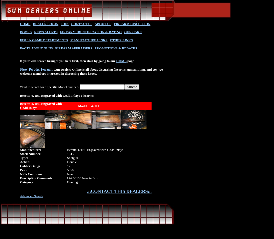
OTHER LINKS (121, 40)
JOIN (65, 24)
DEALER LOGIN (45, 24)
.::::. (119, 191)
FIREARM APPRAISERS (73, 48)
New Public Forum (36, 69)
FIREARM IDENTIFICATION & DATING (91, 32)
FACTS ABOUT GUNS (36, 48)
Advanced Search (31, 196)
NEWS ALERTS (45, 32)
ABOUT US (103, 24)
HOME (25, 24)
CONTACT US (81, 24)
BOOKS (26, 32)
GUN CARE (133, 32)
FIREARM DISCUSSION (132, 24)
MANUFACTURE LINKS (88, 40)
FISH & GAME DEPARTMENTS (44, 40)
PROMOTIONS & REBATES (116, 48)
